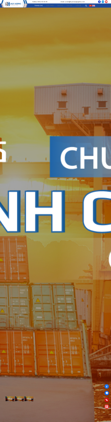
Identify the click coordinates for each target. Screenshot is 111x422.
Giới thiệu (50, 5)
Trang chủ (38, 5)
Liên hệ (78, 5)
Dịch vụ (60, 5)
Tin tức (69, 5)
